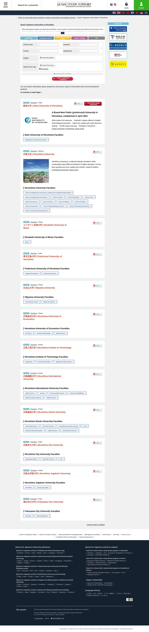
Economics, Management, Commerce (120, 553)
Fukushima (60, 553)
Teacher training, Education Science (98, 572)
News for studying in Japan (28, 534)
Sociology (90, 555)
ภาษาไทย (103, 595)
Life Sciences (116, 572)
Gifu (18, 571)
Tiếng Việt (127, 593)
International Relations (102, 555)
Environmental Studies (44, 361)
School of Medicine (64, 201)
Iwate (33, 553)
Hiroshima (44, 69)
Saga (26, 592)
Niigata (26, 563)
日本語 (89, 593)
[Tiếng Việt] (137, 13)
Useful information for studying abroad (70, 534)
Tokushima (59, 584)
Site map (116, 534)
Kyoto (25, 576)
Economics (28, 333)
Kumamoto (41, 592)
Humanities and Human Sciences (68, 426)
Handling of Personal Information (66, 537)
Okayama (34, 584)
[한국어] (132, 13)
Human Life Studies (42, 487)
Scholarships (108, 583)
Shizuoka (25, 571)
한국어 (119, 593)
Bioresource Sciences (50, 273)
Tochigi (26, 561)
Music (27, 242)
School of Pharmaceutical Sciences (79, 206)
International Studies (31, 459)
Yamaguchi (50, 584)
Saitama (39, 561)
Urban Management (42, 516)
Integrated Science (93, 574)
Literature (90, 553)
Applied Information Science (64, 361)
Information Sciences (48, 459)
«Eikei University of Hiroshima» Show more (67, 129)
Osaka (31, 576)
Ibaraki (19, 561)
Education (28, 516)
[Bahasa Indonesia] (141, 13)
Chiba (45, 561)
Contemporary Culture (31, 302)
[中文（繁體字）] (128, 13)
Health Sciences (30, 393)
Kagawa (67, 584)
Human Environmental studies (33, 430)
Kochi (25, 586)
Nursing (42, 393)
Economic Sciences (48, 426)
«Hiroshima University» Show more (65, 170)
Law (85, 426)
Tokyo (51, 561)
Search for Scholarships (94, 583)
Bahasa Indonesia (92, 595)
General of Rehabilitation (77, 393)
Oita (48, 592)
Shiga (19, 576)
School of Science (48, 201)
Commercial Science (31, 426)
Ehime (19, 586)
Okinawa (71, 592)
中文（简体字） (98, 593)
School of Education (73, 197)
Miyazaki (54, 592)
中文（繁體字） (110, 593)
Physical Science (101, 563)
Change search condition (96, 525)
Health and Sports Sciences (33, 397)
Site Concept (38, 618)
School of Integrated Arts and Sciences (36, 197)
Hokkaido (20, 553)
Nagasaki (33, 592)
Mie (36, 571)
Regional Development (31, 273)
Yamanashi (67, 561)
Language (98, 553)
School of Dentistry (80, 201)
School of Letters (58, 197)
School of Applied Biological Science (53, 206)
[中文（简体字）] (123, 13)
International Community (70, 430)
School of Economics (31, 201)
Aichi (31, 571)
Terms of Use (125, 534)
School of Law (89, 197)
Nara (42, 576)
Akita (44, 553)
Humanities (28, 487)
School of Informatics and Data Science (36, 210)
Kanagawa (58, 561)
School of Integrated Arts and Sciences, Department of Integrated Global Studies (48, 192)
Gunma (32, 561)
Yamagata (51, 553)
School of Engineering (31, 206)
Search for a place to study (47, 534)
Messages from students (92, 534)
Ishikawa (49, 571)
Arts (61, 459)
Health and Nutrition (49, 302)
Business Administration (44, 333)
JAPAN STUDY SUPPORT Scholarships (99, 585)
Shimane (26, 584)
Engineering (28, 361)
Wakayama (49, 576)
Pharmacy (90, 563)
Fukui (55, 571)
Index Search (106, 534)
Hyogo (37, 576)
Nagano (19, 563)
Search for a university (26, 5)
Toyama (41, 571)
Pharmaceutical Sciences (57, 393)
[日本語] (114, 13)
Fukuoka (20, 592)
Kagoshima (62, 592)
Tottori (19, 584)
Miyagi (39, 553)
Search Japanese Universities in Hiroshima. (37, 25)
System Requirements (86, 537)
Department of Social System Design (35, 139)
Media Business (60, 333)
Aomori (27, 553)
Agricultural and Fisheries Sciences (98, 564)
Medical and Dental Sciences (116, 561)
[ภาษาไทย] (146, 13)
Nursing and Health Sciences (96, 561)
